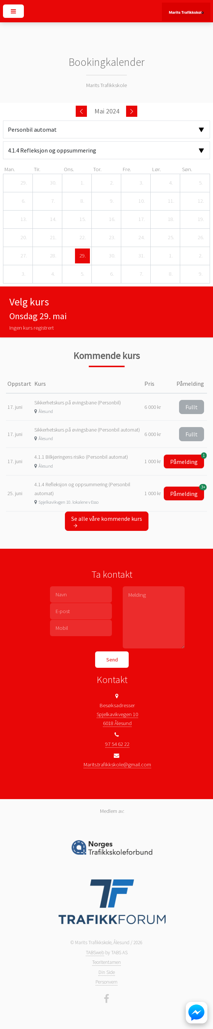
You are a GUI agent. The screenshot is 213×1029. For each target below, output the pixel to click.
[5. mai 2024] (201, 183)
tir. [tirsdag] (37, 169)
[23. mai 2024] (112, 238)
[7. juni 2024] (141, 274)
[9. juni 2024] (201, 274)
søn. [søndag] (187, 169)
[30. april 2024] (53, 183)
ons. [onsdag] (69, 169)
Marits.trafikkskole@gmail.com (117, 764)
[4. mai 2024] (171, 183)
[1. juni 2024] (171, 256)
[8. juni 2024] (171, 274)
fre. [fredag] (127, 169)
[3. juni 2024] (23, 274)
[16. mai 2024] (112, 219)
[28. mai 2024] (53, 256)
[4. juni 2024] (53, 274)
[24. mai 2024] (141, 238)
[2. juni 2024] (201, 256)
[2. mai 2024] (112, 183)
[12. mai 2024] (201, 201)
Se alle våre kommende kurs (106, 521)
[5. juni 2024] (82, 274)
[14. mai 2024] (53, 219)
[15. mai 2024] (82, 219)
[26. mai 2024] (201, 238)
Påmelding (187, 460)
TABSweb (95, 952)
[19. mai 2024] (201, 219)
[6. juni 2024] (112, 274)
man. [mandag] (9, 169)
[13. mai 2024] (23, 219)
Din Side (106, 972)
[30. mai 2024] (112, 256)
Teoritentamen (106, 962)
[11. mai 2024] (171, 201)
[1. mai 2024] (82, 183)
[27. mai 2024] (23, 256)
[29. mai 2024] (82, 256)
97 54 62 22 (117, 744)
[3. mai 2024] (141, 183)
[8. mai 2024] (82, 201)
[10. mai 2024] (141, 201)
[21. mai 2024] (53, 238)
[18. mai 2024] (171, 219)
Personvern (106, 982)
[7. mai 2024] (53, 201)
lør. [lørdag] (156, 169)
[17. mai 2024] (141, 219)
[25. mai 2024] (171, 238)
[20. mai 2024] (23, 238)
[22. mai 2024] (82, 238)
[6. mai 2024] (23, 201)
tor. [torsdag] (97, 169)
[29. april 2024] (23, 183)
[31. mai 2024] (141, 256)
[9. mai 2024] (112, 201)
